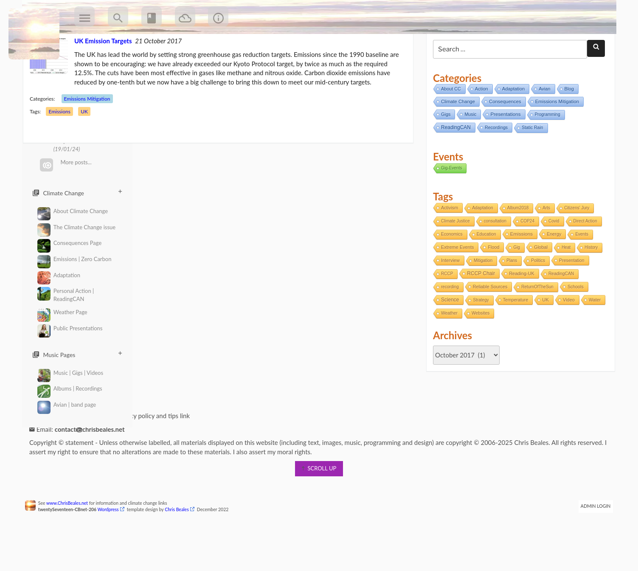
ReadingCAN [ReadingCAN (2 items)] (559, 306)
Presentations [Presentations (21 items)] (504, 146)
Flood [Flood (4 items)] (491, 279)
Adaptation (58, 275)
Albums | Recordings (69, 389)
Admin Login (590, 538)
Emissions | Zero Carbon (74, 259)
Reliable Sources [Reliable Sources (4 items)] (488, 319)
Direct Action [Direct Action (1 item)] (583, 253)
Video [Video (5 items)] (567, 332)
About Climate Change (72, 211)
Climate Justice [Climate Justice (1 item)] (453, 253)
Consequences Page (69, 243)
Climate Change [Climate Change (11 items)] (456, 134)
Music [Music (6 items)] (469, 146)
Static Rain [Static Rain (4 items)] (530, 160)
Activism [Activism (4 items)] (447, 240)
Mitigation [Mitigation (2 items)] (481, 293)
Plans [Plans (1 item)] (510, 293)
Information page (62, 448)
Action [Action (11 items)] (479, 121)
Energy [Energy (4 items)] (552, 266)
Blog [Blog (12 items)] (567, 121)
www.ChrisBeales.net (72, 535)
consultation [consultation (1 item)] (493, 253)
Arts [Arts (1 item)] (544, 240)
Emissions (65, 144)
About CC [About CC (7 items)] (449, 121)
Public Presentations (69, 328)
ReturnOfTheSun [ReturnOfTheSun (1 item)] (536, 319)
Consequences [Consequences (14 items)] (503, 134)
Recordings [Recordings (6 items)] (494, 160)
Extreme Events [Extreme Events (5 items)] (455, 279)
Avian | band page (66, 405)
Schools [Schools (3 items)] (574, 319)
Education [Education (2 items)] (485, 266)
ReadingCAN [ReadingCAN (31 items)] (454, 160)
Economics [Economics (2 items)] (450, 266)
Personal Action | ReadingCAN (65, 294)
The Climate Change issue (76, 227)
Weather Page (62, 312)
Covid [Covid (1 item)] (552, 253)
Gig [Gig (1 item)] (515, 280)
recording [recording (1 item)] (448, 319)
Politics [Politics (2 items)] (536, 293)
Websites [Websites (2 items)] (505, 345)
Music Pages (77, 354)
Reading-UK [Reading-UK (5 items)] (520, 306)
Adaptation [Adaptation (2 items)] (481, 240)
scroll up (319, 501)
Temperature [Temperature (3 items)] (514, 332)
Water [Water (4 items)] (445, 345)
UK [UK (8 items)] (543, 332)
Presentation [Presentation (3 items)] (570, 292)
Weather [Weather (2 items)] (473, 345)
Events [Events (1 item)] (580, 266)
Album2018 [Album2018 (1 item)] (516, 240)
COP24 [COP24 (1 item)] (526, 253)
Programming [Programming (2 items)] (546, 147)
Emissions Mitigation (92, 131)
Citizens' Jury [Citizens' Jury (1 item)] (574, 240)
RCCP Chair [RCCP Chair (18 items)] (479, 306)
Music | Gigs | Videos (70, 373)
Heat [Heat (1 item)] (564, 280)
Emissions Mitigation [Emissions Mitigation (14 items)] (555, 134)
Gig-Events (449, 200)
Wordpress (113, 542)
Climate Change (77, 193)
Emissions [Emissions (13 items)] (520, 266)
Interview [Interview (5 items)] (448, 292)
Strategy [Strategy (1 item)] (479, 332)
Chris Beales (182, 542)
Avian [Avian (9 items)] (542, 121)
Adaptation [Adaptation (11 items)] (511, 121)
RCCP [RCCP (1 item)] (445, 306)
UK (89, 144)
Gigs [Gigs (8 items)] (444, 146)
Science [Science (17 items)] (448, 332)
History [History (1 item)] (589, 280)
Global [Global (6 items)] (539, 279)
